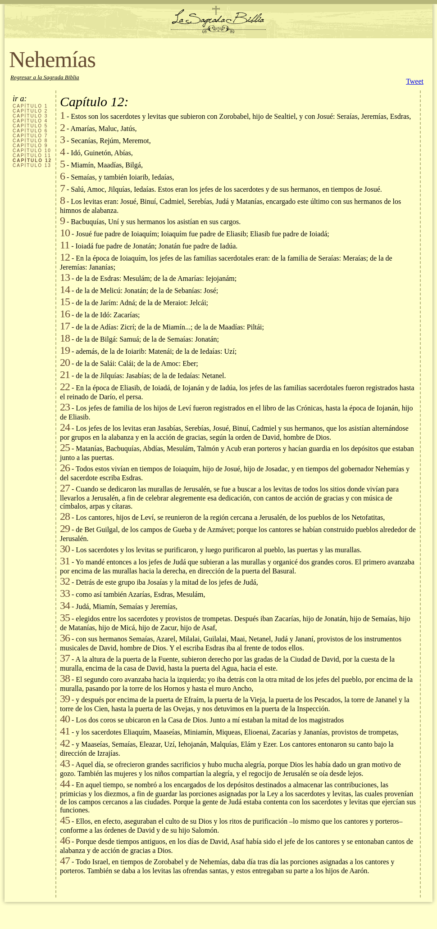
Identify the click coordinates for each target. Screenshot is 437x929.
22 (65, 386)
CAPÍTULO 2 (30, 110)
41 (65, 731)
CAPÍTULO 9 (30, 145)
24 (65, 427)
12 (65, 257)
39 (65, 698)
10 (65, 233)
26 (65, 468)
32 (65, 581)
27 (65, 488)
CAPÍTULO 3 (30, 115)
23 (65, 407)
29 (65, 528)
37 (65, 658)
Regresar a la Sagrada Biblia (44, 77)
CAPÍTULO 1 (30, 106)
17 (65, 326)
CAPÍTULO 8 (30, 140)
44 (65, 783)
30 (65, 549)
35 (65, 617)
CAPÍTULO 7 (30, 135)
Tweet (414, 81)
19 (65, 350)
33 (65, 593)
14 (65, 289)
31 (65, 561)
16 (65, 314)
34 (65, 605)
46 (65, 840)
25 (65, 447)
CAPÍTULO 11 (32, 155)
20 (65, 362)
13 (65, 277)
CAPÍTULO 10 (32, 150)
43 (65, 763)
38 (65, 678)
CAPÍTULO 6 (30, 130)
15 (65, 301)
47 (65, 860)
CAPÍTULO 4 (30, 120)
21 (65, 374)
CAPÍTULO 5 (30, 125)
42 (65, 743)
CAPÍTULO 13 (32, 165)
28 (65, 516)
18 (65, 338)
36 (65, 638)
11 (64, 245)
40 (65, 719)
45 (65, 820)
